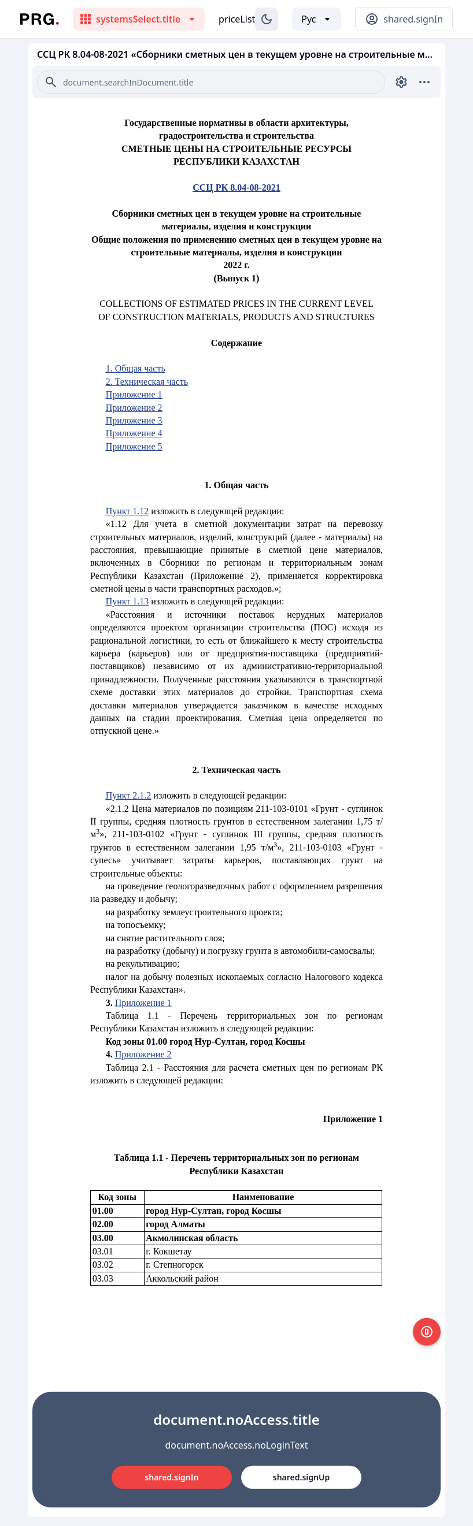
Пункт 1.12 (127, 511)
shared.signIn (171, 1477)
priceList (237, 19)
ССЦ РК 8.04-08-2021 (236, 187)
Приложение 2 (134, 408)
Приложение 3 (134, 420)
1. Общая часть (135, 368)
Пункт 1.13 (127, 601)
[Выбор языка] (316, 19)
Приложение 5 (134, 446)
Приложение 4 (134, 433)
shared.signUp (301, 1477)
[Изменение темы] (266, 19)
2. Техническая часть (147, 382)
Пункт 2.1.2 (128, 795)
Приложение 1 (134, 394)
